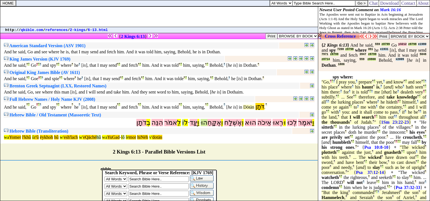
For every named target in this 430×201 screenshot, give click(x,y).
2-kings (78, 30)
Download (389, 3)
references (56, 30)
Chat (373, 3)
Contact (408, 3)
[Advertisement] (159, 16)
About (423, 3)
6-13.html (98, 30)
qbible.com (32, 30)
